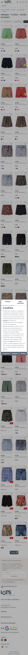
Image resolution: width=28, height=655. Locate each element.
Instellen (23, 353)
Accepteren (5, 353)
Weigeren (15, 353)
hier (11, 341)
